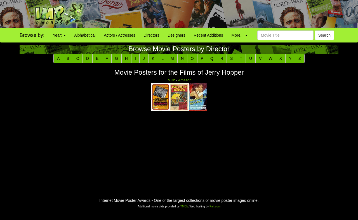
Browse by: (32, 35)
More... (240, 35)
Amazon (185, 80)
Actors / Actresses (119, 35)
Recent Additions (208, 35)
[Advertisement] (224, 14)
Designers (176, 35)
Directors (151, 35)
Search (324, 35)
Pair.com (214, 206)
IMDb (171, 80)
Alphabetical (84, 35)
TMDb (184, 206)
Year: (59, 35)
